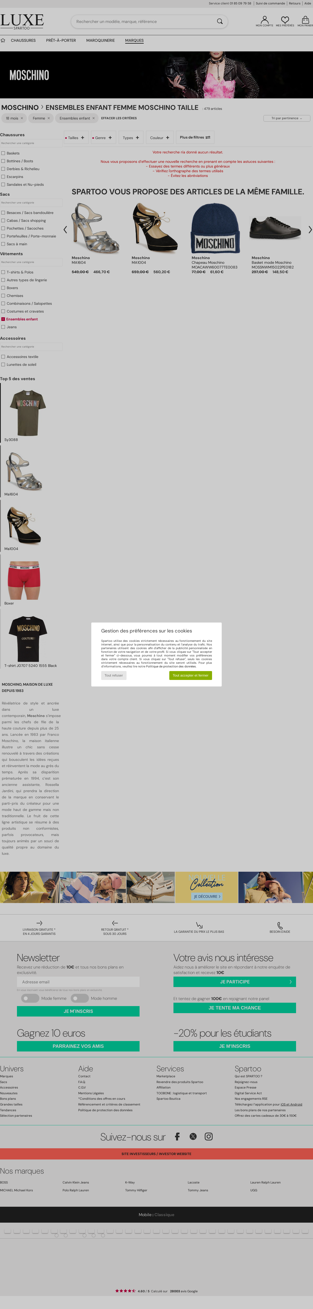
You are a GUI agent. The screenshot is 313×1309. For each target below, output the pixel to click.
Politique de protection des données (171, 666)
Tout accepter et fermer (190, 675)
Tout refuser (114, 675)
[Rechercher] (220, 21)
